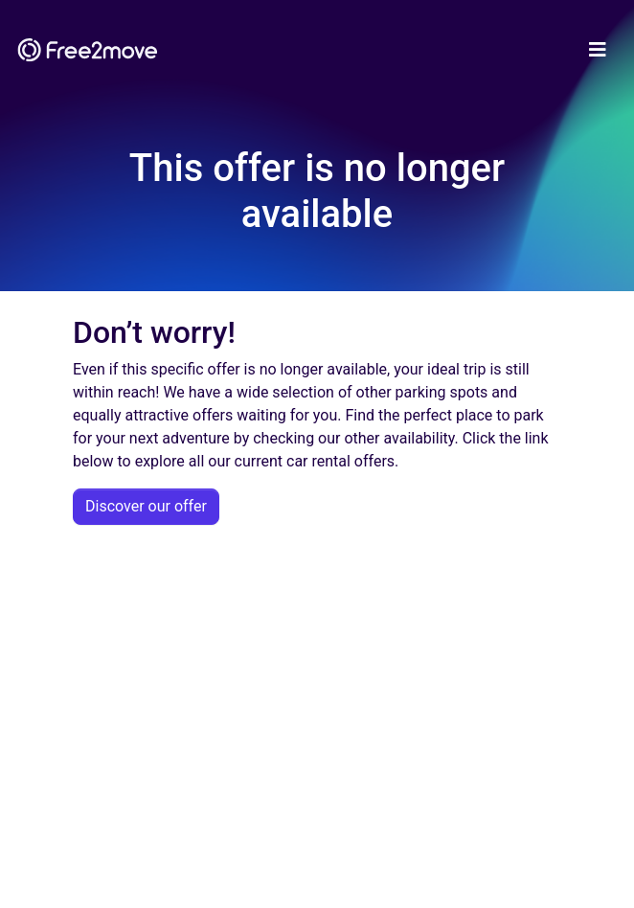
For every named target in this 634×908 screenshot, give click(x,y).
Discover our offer (146, 506)
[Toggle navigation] (598, 49)
